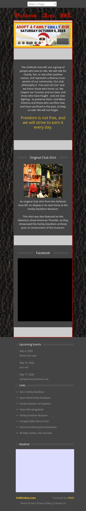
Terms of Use (27, 503)
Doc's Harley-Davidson (32, 392)
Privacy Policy (44, 503)
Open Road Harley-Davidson (35, 397)
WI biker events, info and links (36, 433)
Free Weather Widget (45, 470)
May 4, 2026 (26, 351)
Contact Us (60, 503)
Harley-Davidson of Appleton (35, 403)
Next (66, 41)
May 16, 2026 (27, 362)
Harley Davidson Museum (34, 415)
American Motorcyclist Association (38, 427)
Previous (59, 41)
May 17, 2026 (27, 374)
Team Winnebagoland (31, 409)
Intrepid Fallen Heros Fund (34, 421)
